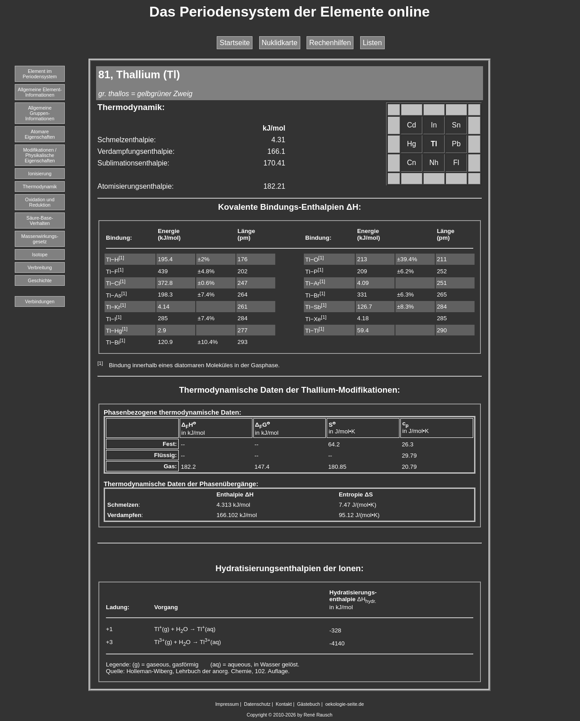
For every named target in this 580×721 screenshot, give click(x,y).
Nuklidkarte (280, 43)
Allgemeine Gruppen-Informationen (39, 113)
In (434, 125)
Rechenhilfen (330, 43)
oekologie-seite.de (344, 704)
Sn (456, 125)
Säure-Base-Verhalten (39, 220)
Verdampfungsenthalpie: (136, 151)
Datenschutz (257, 704)
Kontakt (284, 704)
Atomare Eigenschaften (40, 134)
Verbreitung (40, 267)
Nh (433, 162)
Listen (372, 43)
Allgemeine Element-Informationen (40, 92)
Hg (411, 144)
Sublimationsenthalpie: (133, 163)
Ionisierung (39, 173)
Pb (456, 144)
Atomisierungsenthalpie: (135, 186)
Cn (411, 162)
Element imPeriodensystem (40, 73)
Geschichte (39, 280)
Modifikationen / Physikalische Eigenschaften (40, 155)
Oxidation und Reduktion (40, 202)
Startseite (234, 43)
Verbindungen (40, 301)
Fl (456, 162)
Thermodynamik (40, 186)
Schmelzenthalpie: (126, 140)
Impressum (227, 704)
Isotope (40, 254)
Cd (411, 125)
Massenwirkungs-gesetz (40, 238)
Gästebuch (308, 704)
